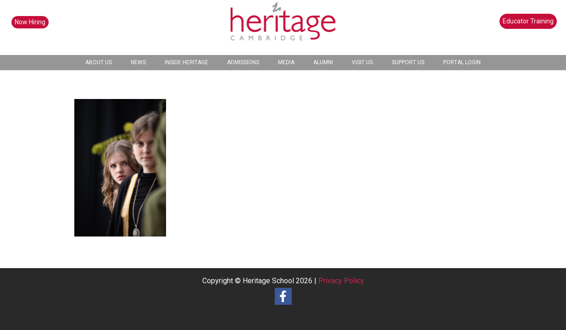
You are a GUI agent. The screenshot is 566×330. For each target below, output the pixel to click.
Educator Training (528, 21)
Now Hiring (30, 22)
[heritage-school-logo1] (283, 27)
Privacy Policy (341, 280)
